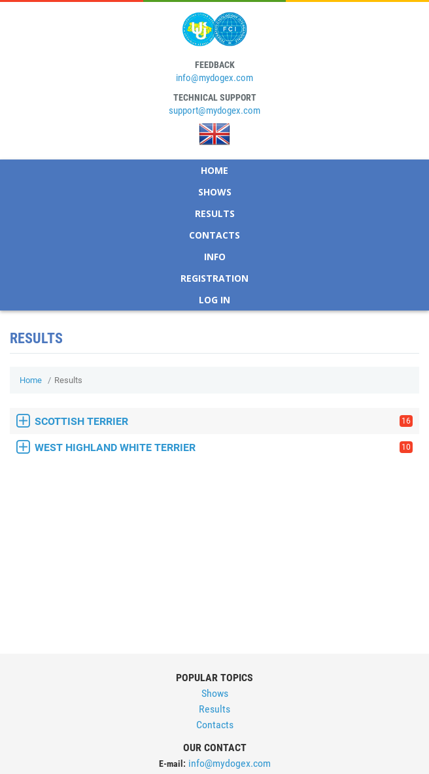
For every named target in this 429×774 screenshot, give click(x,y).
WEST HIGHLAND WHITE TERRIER (224, 447)
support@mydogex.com (214, 110)
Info (215, 256)
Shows (215, 192)
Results (215, 213)
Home (214, 170)
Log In (214, 300)
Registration (214, 278)
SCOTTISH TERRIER (224, 421)
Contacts (214, 235)
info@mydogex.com (214, 78)
